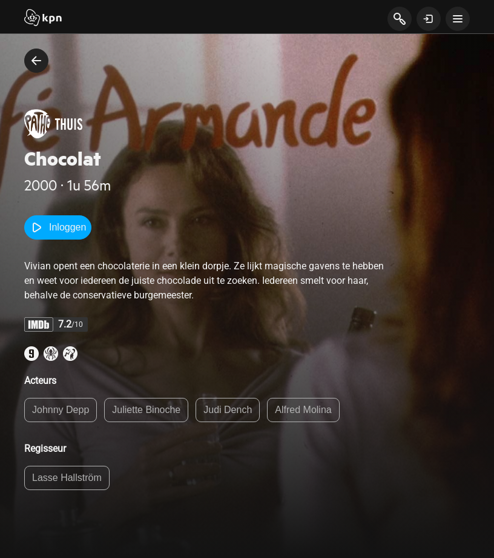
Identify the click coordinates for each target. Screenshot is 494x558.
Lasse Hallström (67, 477)
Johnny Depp (60, 410)
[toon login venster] (429, 19)
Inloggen (58, 227)
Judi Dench (227, 410)
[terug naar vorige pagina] (36, 61)
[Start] (43, 19)
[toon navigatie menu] (458, 19)
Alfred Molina (303, 410)
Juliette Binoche (146, 410)
